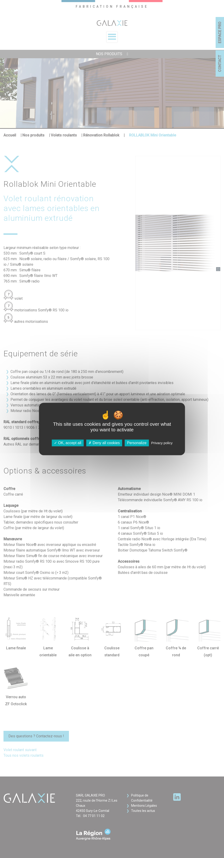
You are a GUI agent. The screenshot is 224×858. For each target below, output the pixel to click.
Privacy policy (162, 443)
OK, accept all (67, 443)
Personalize (136, 443)
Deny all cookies (104, 443)
